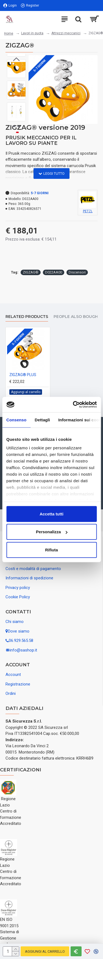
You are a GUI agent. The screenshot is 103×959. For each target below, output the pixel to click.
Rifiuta (51, 549)
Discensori (77, 272)
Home (8, 33)
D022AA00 (53, 272)
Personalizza (52, 531)
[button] (16, 117)
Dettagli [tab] (42, 419)
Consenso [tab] (16, 419)
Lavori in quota (32, 33)
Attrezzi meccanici (65, 33)
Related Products (26, 316)
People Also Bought (77, 316)
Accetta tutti (51, 513)
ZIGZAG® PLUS (22, 375)
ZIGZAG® (30, 272)
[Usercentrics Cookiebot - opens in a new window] (73, 404)
